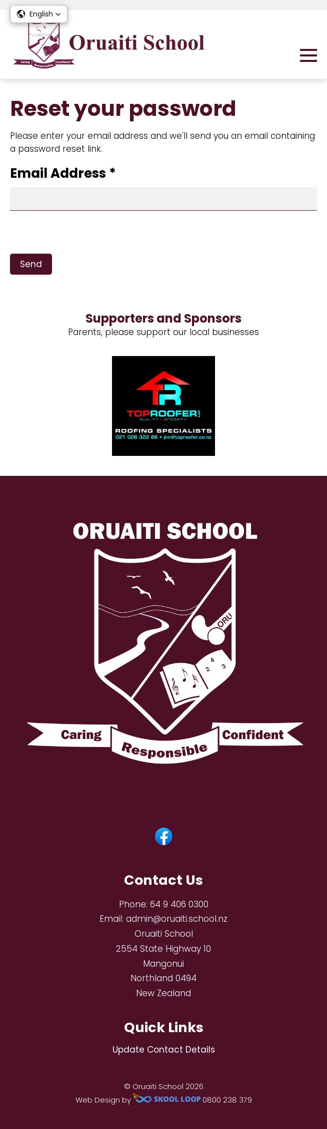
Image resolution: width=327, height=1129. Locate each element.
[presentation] (86, 234)
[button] (38, 13)
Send (31, 264)
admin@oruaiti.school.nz (177, 919)
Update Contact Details (163, 1050)
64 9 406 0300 (179, 904)
